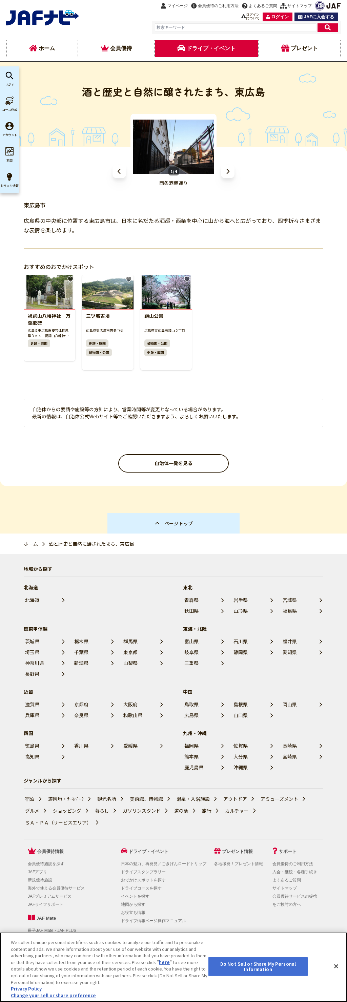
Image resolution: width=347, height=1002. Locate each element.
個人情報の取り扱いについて (79, 945)
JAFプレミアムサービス (50, 896)
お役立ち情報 (133, 912)
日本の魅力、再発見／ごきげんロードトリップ (163, 863)
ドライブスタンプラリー (143, 872)
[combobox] (235, 27)
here (164, 996)
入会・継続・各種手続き (294, 872)
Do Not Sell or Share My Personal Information (68, 955)
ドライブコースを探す (141, 888)
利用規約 (37, 945)
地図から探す (133, 904)
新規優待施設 (40, 880)
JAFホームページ (208, 945)
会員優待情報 (50, 851)
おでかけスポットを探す (143, 880)
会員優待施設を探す (46, 863)
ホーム (31, 543)
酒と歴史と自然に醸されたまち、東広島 (91, 543)
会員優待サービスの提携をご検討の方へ (294, 900)
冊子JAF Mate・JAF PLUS (52, 930)
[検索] (328, 27)
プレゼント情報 (237, 851)
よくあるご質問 (286, 880)
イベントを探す (135, 896)
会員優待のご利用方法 (292, 863)
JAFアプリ (37, 872)
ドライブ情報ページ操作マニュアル (153, 920)
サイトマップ (284, 888)
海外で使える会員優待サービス (56, 888)
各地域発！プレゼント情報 (238, 863)
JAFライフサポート (45, 904)
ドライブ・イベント (148, 851)
